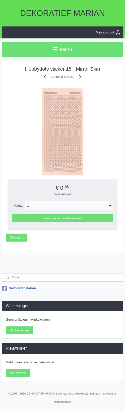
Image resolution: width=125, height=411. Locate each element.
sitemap (62, 393)
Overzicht (16, 237)
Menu (62, 49)
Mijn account (108, 32)
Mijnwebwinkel (62, 401)
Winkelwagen (19, 330)
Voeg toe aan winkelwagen (62, 218)
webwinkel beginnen (87, 393)
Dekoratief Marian (19, 288)
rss (71, 393)
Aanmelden (18, 373)
